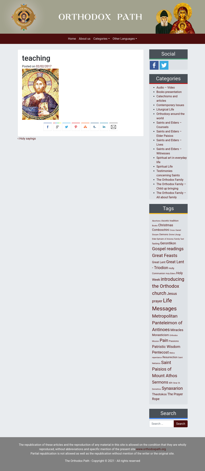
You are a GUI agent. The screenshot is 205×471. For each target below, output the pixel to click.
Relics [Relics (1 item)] (172, 353)
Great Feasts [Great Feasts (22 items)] (164, 255)
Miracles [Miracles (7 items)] (176, 330)
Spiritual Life (165, 166)
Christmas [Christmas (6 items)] (165, 225)
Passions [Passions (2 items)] (174, 341)
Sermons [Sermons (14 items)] (160, 382)
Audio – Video (166, 87)
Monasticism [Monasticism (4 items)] (160, 335)
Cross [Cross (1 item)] (172, 230)
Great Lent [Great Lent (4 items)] (158, 262)
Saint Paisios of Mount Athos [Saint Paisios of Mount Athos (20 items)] (164, 369)
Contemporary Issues (170, 105)
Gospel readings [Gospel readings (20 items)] (168, 248)
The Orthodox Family (170, 179)
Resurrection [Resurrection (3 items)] (170, 357)
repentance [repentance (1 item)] (157, 357)
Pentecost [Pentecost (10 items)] (160, 352)
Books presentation (169, 92)
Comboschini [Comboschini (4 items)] (160, 230)
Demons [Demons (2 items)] (163, 234)
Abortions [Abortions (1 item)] (156, 221)
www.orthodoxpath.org (151, 449)
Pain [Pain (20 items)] (164, 340)
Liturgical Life (165, 109)
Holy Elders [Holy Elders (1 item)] (170, 273)
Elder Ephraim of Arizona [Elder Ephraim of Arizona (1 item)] (163, 239)
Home (72, 38)
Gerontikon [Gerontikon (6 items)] (168, 243)
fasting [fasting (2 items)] (155, 243)
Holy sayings (27, 138)
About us (85, 38)
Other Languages (124, 38)
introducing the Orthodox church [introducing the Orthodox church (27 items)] (168, 286)
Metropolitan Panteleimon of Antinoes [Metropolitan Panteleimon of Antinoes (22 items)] (167, 322)
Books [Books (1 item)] (155, 225)
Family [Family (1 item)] (177, 239)
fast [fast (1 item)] (182, 239)
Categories (100, 38)
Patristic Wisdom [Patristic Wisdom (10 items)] (166, 346)
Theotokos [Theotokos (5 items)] (159, 394)
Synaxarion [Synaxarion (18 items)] (172, 388)
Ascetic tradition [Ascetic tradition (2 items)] (169, 220)
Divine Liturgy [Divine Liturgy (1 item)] (175, 234)
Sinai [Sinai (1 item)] (175, 383)
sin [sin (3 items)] (170, 382)
